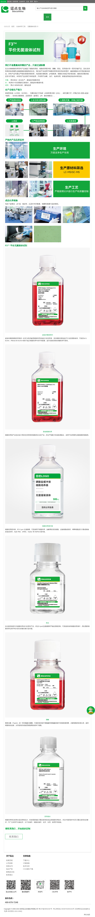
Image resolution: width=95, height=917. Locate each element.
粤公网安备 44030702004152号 (64, 909)
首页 (12, 26)
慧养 (31, 1)
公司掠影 (9, 863)
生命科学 (22, 1)
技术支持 (26, 866)
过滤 (27, 1)
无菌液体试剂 (32, 26)
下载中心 (26, 860)
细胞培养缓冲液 (47, 526)
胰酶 (47, 719)
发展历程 (9, 860)
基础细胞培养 (47, 432)
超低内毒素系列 (47, 335)
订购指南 (26, 863)
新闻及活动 (10, 872)
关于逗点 (10, 856)
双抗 (47, 623)
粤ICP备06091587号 (45, 909)
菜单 (47, 17)
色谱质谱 (15, 1)
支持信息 (27, 856)
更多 (36, 1)
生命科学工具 (20, 26)
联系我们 (14, 836)
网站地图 (87, 914)
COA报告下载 (28, 869)
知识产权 (9, 869)
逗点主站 (3, 1)
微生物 (9, 1)
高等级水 (47, 816)
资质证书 (9, 866)
